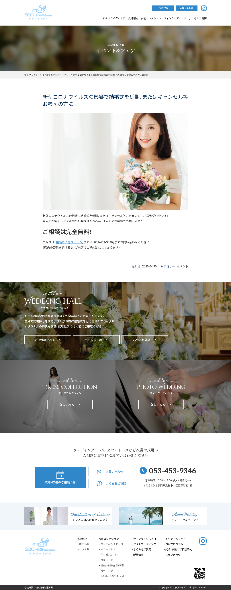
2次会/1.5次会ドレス (112, 576)
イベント (182, 266)
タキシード (107, 560)
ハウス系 (84, 549)
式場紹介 (133, 18)
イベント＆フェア (175, 539)
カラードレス (108, 549)
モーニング (107, 570)
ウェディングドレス (112, 544)
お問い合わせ (173, 554)
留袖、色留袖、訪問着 (112, 565)
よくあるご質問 (142, 549)
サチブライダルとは (114, 18)
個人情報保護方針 (44, 587)
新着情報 (138, 554)
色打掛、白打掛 (109, 554)
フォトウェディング (175, 18)
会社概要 (28, 587)
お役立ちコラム (174, 544)
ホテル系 (84, 544)
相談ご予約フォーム (69, 242)
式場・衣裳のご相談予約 (178, 549)
